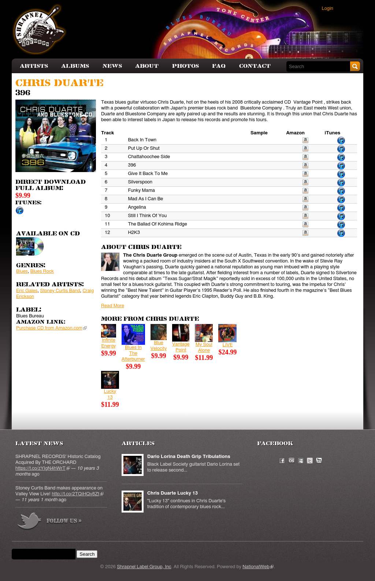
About (147, 66)
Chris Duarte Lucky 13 (172, 493)
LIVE (228, 345)
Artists (34, 66)
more (49, 522)
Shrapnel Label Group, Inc (144, 567)
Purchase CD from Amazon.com (51, 328)
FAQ (219, 66)
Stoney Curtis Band (60, 290)
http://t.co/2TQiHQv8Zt (77, 494)
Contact (255, 66)
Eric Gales (26, 290)
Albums (75, 66)
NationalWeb (258, 567)
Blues (22, 271)
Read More (112, 305)
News (112, 66)
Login (327, 8)
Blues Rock (42, 271)
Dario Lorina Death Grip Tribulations (188, 456)
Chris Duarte (59, 83)
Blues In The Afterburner (133, 353)
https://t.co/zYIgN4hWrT (42, 468)
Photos (185, 66)
